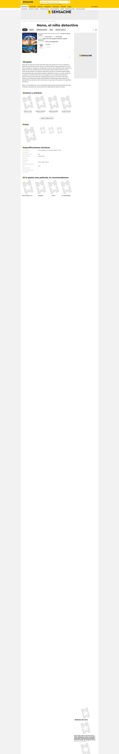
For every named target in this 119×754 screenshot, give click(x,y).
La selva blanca (66, 201)
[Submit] (68, 2)
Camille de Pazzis (66, 117)
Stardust (40, 201)
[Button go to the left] (93, 36)
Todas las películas (33, 27)
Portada (23, 27)
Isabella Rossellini (53, 117)
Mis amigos (48, 50)
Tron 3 (50, 4)
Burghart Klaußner (40, 117)
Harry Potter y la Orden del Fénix (32, 201)
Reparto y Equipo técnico (47, 124)
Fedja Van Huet (28, 117)
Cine (27, 27)
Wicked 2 (46, 4)
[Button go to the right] (96, 36)
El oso (53, 201)
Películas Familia (41, 27)
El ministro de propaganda (57, 4)
